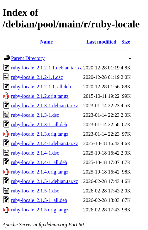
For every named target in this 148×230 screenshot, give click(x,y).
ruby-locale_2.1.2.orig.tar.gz (40, 96)
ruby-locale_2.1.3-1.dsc (35, 115)
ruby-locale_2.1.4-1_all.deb (39, 162)
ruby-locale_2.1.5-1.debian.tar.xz (44, 181)
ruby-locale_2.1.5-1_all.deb (39, 200)
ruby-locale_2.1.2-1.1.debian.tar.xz (46, 67)
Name (46, 41)
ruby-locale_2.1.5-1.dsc (35, 190)
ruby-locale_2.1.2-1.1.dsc (37, 77)
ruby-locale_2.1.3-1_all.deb (39, 124)
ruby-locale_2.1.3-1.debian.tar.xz (44, 105)
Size (125, 41)
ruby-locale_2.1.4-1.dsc (35, 153)
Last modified (101, 41)
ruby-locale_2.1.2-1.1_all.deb (41, 86)
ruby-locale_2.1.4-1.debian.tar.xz (44, 143)
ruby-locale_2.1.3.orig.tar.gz (40, 134)
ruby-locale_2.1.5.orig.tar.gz (40, 209)
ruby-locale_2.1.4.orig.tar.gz (40, 171)
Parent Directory (28, 58)
